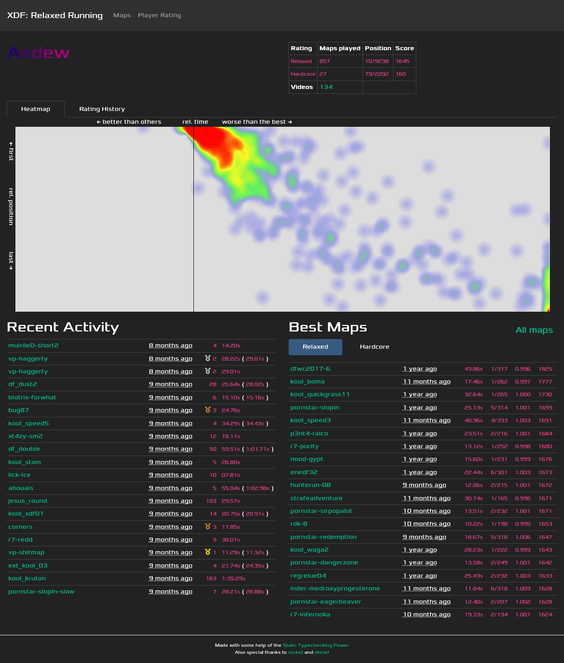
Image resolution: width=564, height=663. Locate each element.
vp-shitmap (26, 552)
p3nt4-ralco (309, 433)
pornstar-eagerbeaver (325, 601)
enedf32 (304, 472)
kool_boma (307, 381)
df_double (24, 449)
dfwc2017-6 (310, 368)
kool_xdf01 (26, 513)
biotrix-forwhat (32, 397)
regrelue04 (308, 575)
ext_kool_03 (28, 565)
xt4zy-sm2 (25, 436)
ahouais (20, 488)
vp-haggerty (28, 358)
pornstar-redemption (323, 537)
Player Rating (159, 15)
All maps (534, 330)
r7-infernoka (310, 614)
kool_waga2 (309, 549)
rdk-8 (299, 523)
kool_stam (24, 462)
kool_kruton (27, 578)
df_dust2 (22, 384)
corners (20, 526)
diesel (322, 652)
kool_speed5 (28, 423)
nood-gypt (306, 459)
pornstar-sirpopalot (321, 511)
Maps (122, 15)
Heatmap (35, 109)
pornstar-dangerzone (324, 562)
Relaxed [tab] (315, 346)
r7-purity (304, 446)
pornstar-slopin (314, 407)
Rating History (102, 109)
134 (326, 87)
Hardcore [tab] (375, 346)
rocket (295, 652)
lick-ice (19, 475)
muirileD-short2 (33, 345)
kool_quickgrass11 (320, 394)
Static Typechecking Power (316, 645)
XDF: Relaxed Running (55, 15)
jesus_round (27, 501)
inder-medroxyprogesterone (335, 588)
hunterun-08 (310, 485)
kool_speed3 (310, 420)
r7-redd (20, 539)
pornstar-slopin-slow (41, 591)
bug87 (18, 410)
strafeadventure (316, 498)
